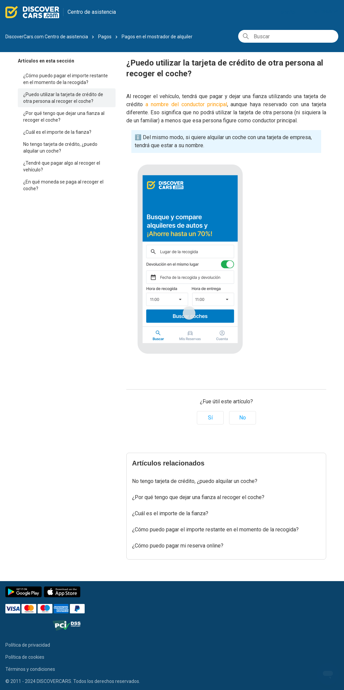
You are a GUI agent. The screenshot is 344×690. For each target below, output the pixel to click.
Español (289, 12)
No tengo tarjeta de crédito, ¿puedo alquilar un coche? (60, 147)
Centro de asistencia (92, 12)
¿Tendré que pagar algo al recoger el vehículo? (61, 166)
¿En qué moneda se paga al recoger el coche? (63, 185)
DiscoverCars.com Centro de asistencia (46, 36)
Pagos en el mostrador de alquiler (157, 36)
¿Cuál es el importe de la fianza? (57, 132)
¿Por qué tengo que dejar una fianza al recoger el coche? (63, 117)
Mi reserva (326, 11)
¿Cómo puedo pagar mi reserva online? (177, 545)
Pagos (105, 36)
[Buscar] (288, 36)
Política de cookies (24, 657)
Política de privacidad (27, 645)
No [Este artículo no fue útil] (242, 417)
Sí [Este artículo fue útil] (210, 417)
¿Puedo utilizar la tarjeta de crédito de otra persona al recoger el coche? (63, 98)
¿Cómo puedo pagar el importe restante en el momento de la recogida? (65, 79)
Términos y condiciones (30, 669)
